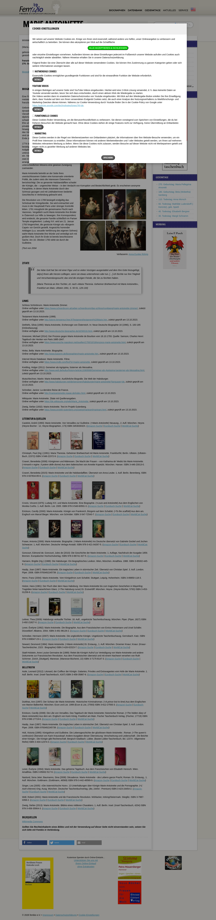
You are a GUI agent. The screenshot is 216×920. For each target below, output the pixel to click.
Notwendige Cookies (44, 28)
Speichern (108, 114)
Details (38, 35)
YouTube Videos (40, 42)
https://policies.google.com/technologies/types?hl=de (57, 62)
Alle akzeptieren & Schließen (108, 4)
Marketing (39, 90)
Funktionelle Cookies (45, 72)
